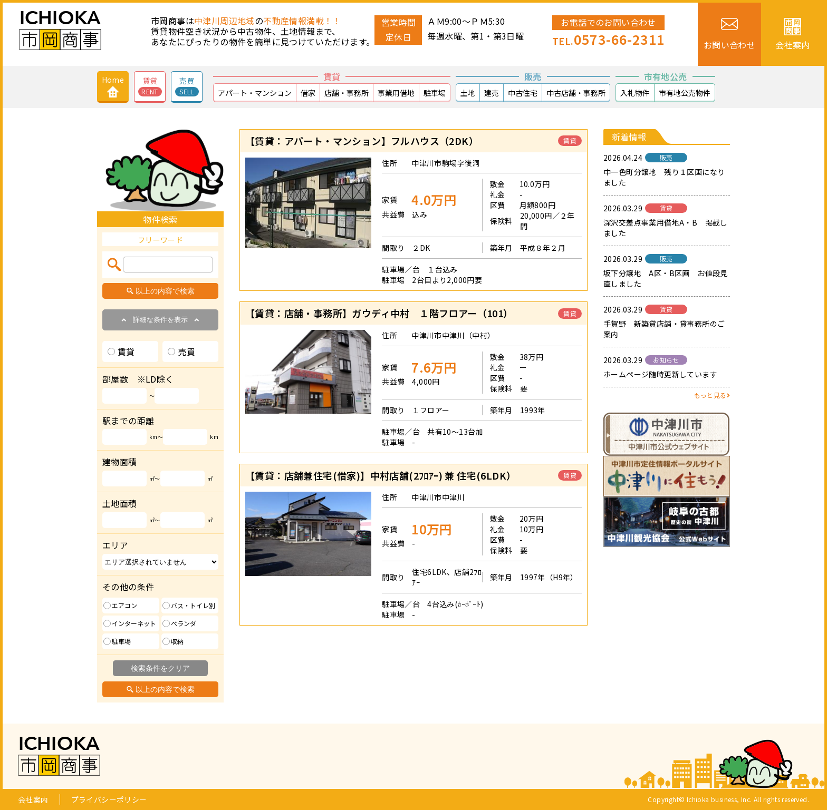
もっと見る (712, 395)
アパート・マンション (255, 92)
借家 (308, 92)
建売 (491, 92)
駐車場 (435, 92)
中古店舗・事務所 (575, 92)
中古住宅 (522, 92)
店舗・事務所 (346, 92)
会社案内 (33, 799)
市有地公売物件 (684, 92)
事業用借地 (396, 92)
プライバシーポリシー (109, 799)
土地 (467, 92)
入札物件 (635, 92)
